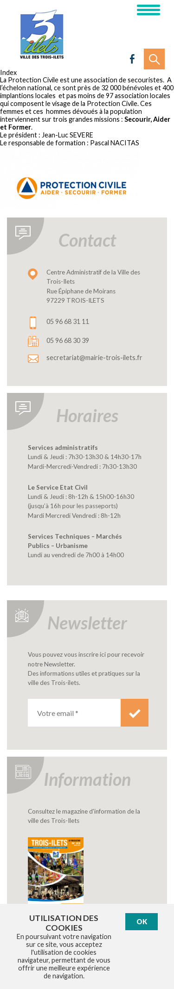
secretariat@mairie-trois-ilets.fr (94, 357)
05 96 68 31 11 (67, 321)
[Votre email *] (74, 713)
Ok (141, 922)
